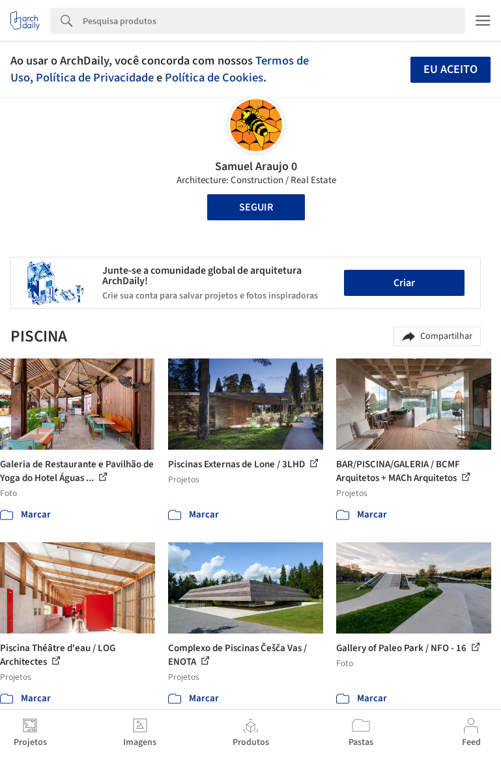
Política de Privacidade (95, 77)
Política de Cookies (214, 77)
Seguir (256, 207)
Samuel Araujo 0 (256, 166)
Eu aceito (450, 69)
